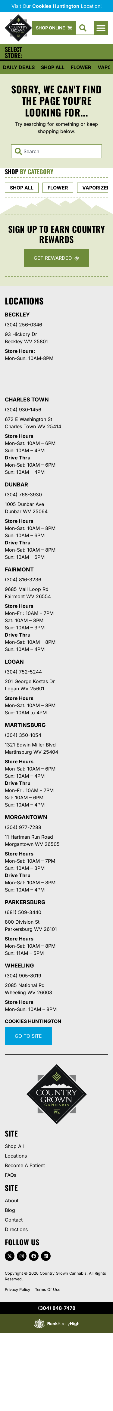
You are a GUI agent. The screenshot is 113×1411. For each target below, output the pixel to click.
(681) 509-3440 (23, 912)
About (11, 1201)
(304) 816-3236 (23, 580)
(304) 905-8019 (23, 976)
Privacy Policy (17, 1289)
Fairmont (19, 569)
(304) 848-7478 (56, 1308)
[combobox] (56, 151)
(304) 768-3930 (23, 495)
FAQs (10, 1175)
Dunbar (16, 484)
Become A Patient (25, 1165)
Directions (16, 1229)
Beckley (17, 314)
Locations (16, 1156)
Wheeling (19, 965)
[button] (101, 28)
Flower (81, 67)
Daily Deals (19, 67)
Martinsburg (25, 725)
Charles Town (27, 399)
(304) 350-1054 (23, 735)
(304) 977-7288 (23, 827)
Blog (10, 1210)
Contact (14, 1220)
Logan (14, 662)
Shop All (52, 67)
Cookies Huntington (33, 1021)
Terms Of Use (47, 1289)
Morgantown (26, 817)
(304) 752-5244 (23, 672)
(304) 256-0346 (23, 325)
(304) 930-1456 (23, 410)
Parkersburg (25, 902)
